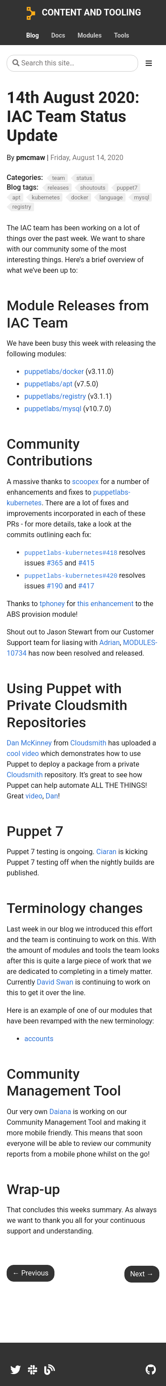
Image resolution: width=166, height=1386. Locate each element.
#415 (86, 563)
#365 (54, 563)
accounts (39, 1039)
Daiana (60, 1111)
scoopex (85, 481)
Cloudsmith (88, 743)
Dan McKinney (29, 743)
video (34, 796)
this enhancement (105, 603)
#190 (54, 586)
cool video (23, 753)
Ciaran (107, 852)
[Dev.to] (49, 1370)
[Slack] (32, 1370)
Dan (52, 796)
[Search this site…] (72, 63)
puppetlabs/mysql (52, 409)
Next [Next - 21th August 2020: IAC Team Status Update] (142, 1274)
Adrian (109, 642)
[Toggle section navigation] (148, 63)
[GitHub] (151, 1370)
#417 (86, 586)
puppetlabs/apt (48, 384)
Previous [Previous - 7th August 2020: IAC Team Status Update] (30, 1273)
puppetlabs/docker (54, 371)
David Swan (55, 982)
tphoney (52, 603)
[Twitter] (15, 1370)
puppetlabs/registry (55, 396)
